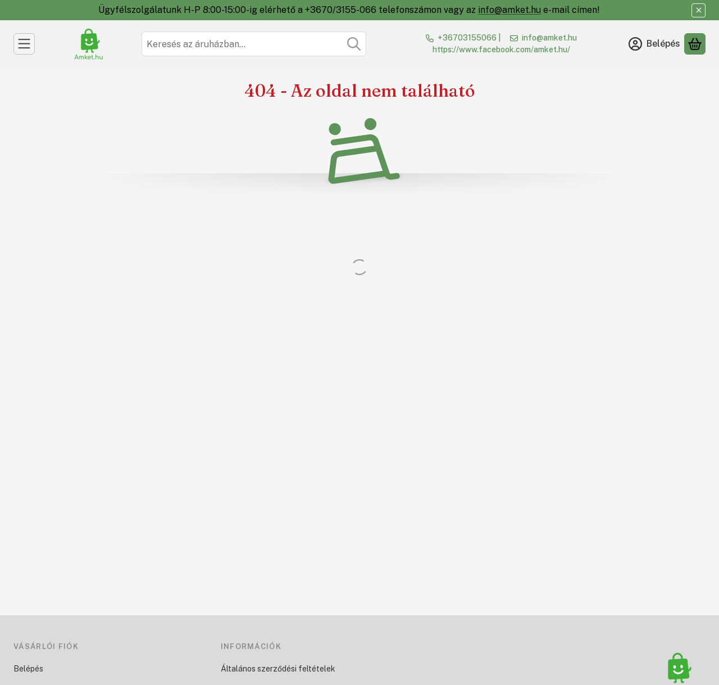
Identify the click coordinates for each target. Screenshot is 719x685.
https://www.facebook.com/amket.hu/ (501, 49)
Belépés (28, 668)
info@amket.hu (509, 9)
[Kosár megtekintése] (695, 44)
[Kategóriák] (24, 44)
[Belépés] (654, 44)
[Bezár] (698, 10)
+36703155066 (467, 37)
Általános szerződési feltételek (278, 668)
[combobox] (254, 43)
